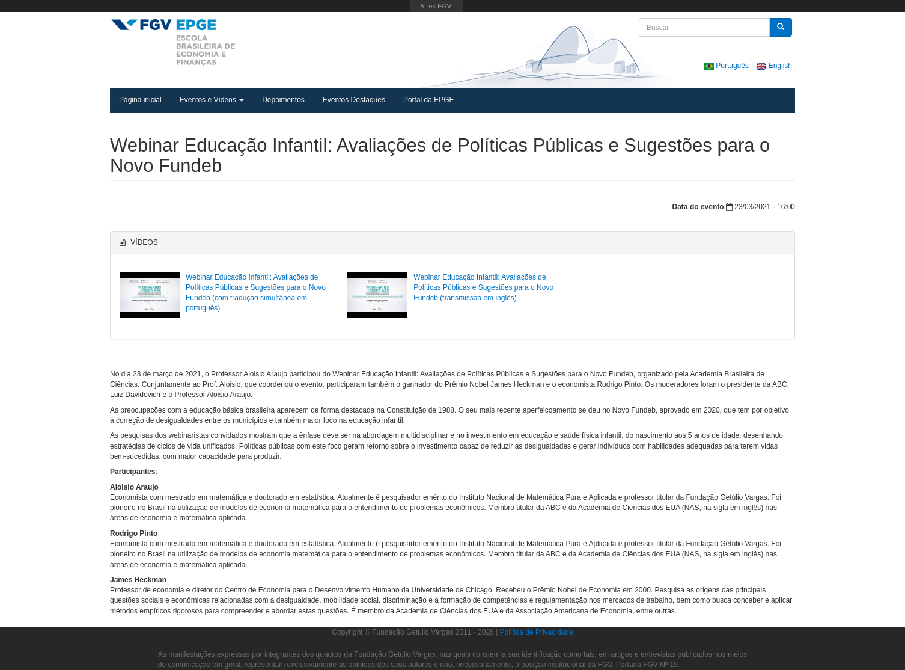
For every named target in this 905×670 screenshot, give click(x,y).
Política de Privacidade (536, 632)
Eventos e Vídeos (212, 100)
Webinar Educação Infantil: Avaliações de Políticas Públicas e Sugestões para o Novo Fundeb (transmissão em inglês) (483, 287)
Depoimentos (283, 100)
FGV (436, 6)
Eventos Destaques (354, 100)
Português (727, 65)
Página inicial (140, 100)
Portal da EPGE (428, 100)
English (774, 65)
